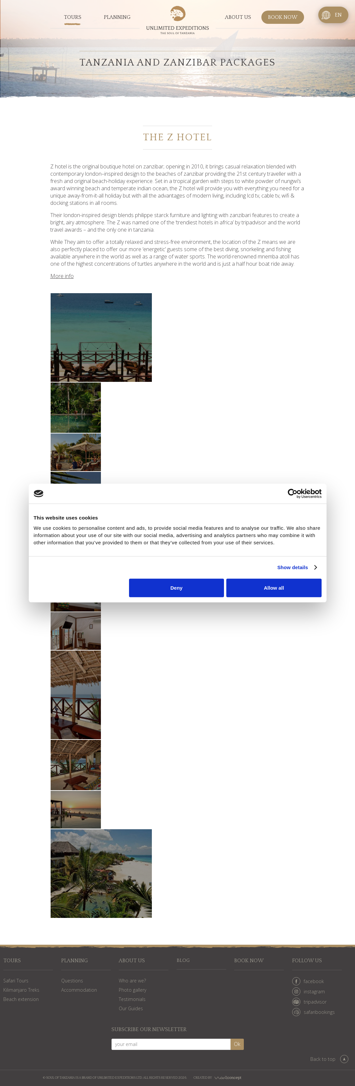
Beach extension (21, 999)
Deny (176, 587)
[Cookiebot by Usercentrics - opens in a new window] (293, 494)
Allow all (274, 587)
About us (238, 18)
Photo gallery (132, 990)
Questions (72, 980)
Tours (72, 18)
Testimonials (132, 999)
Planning (117, 18)
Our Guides (131, 1008)
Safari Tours (15, 980)
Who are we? (132, 980)
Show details (292, 567)
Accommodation (79, 990)
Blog (183, 961)
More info (62, 276)
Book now (282, 18)
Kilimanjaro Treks (21, 990)
